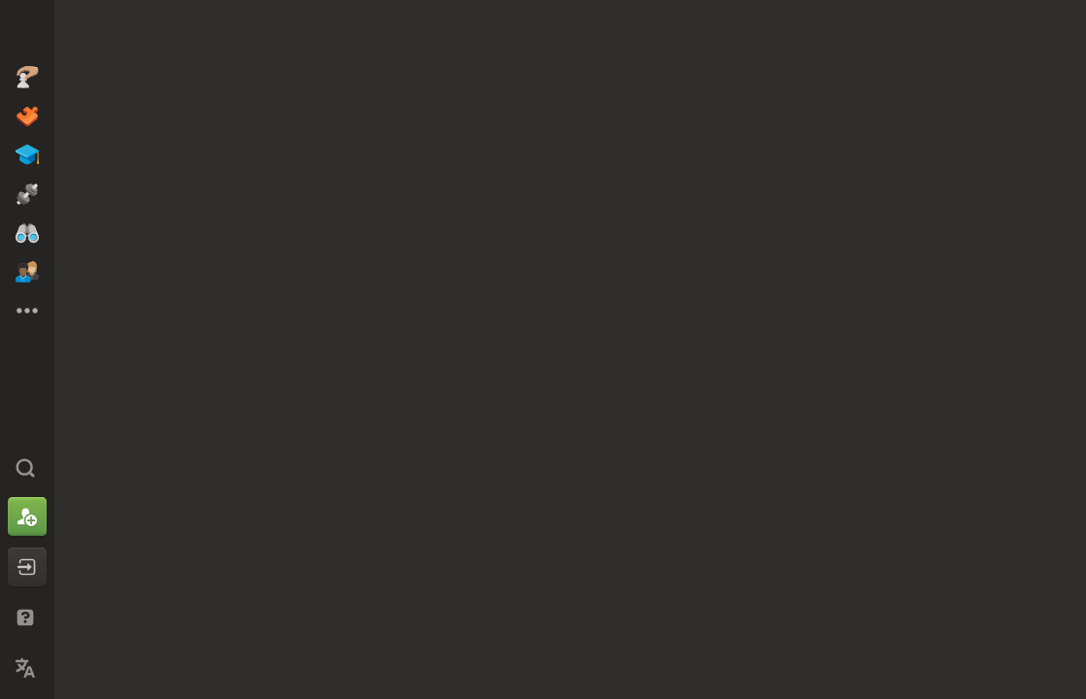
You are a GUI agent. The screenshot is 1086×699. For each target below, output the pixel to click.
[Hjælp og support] (27, 617)
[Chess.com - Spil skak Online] (27, 33)
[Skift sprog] (27, 668)
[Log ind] (27, 567)
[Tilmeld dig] (27, 516)
